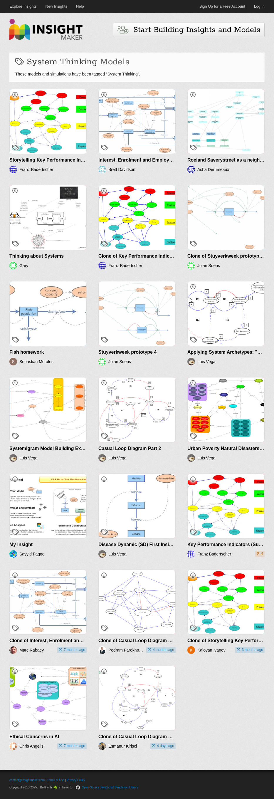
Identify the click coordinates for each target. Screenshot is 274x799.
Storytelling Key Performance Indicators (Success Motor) (73, 159)
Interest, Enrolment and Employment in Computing (155, 159)
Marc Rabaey (31, 650)
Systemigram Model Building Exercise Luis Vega (63, 448)
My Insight (21, 544)
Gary (23, 265)
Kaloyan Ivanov (211, 650)
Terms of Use (55, 780)
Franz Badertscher (36, 169)
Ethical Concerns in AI (34, 736)
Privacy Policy (76, 780)
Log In (259, 6)
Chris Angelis (31, 746)
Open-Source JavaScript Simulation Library (110, 787)
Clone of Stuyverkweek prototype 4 (226, 256)
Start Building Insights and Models (188, 30)
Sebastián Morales (36, 361)
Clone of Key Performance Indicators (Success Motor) (158, 256)
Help (80, 6)
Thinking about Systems (36, 256)
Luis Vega (206, 361)
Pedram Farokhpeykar (126, 650)
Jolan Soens (208, 265)
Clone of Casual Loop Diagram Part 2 (139, 640)
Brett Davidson (121, 169)
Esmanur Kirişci (122, 746)
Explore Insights (23, 6)
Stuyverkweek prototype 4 (127, 352)
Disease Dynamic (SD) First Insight (137, 544)
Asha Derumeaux (213, 169)
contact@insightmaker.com (27, 780)
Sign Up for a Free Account (222, 6)
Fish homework (26, 352)
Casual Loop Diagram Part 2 (129, 448)
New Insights (56, 6)
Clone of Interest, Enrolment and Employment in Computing (76, 640)
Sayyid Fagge (32, 554)
